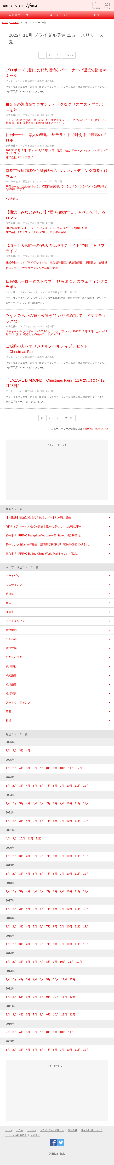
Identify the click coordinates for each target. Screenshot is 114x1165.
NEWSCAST (101, 428)
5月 (28, 768)
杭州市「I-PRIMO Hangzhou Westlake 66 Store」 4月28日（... (44, 535)
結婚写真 (11, 693)
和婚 (8, 720)
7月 (41, 768)
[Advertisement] (57, 473)
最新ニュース (20, 15)
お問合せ (35, 1135)
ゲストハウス (14, 657)
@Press (89, 428)
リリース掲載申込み (16, 1135)
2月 (15, 750)
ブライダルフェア (17, 620)
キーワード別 (58, 15)
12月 (79, 768)
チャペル (11, 639)
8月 (48, 768)
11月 (71, 768)
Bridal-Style (58, 1153)
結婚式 (10, 593)
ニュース (14, 22)
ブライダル (12, 575)
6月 (35, 768)
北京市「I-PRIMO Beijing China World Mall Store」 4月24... (42, 553)
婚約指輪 (11, 675)
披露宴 (10, 611)
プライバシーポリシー (52, 1130)
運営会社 (72, 1130)
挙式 (8, 602)
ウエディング (14, 584)
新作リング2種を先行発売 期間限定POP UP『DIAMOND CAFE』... (48, 544)
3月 (21, 750)
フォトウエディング (18, 702)
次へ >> (69, 55)
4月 (28, 750)
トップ (5, 22)
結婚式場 (11, 648)
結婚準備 (11, 630)
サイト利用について (91, 1130)
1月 (8, 750)
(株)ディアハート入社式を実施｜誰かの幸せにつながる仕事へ (44, 526)
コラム (19, 1130)
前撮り (10, 711)
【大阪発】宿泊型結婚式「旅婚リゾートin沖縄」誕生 (38, 517)
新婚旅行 (11, 666)
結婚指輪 (11, 684)
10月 (63, 768)
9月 (55, 768)
